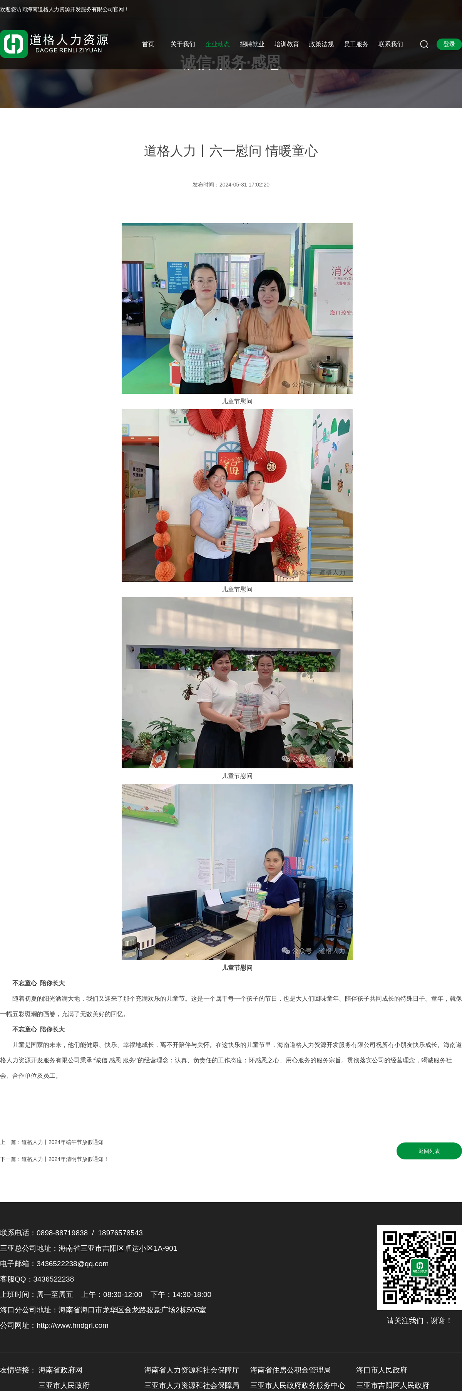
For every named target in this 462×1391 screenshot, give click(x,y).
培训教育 (287, 44)
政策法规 (321, 44)
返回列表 (429, 1151)
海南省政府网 (60, 1370)
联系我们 (390, 44)
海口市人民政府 (381, 1370)
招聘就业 (252, 44)
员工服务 (356, 44)
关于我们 (183, 44)
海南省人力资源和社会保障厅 (191, 1370)
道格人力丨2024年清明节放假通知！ (65, 1159)
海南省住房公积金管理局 (290, 1370)
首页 (148, 44)
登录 (449, 44)
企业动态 (217, 44)
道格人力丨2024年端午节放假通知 (63, 1142)
